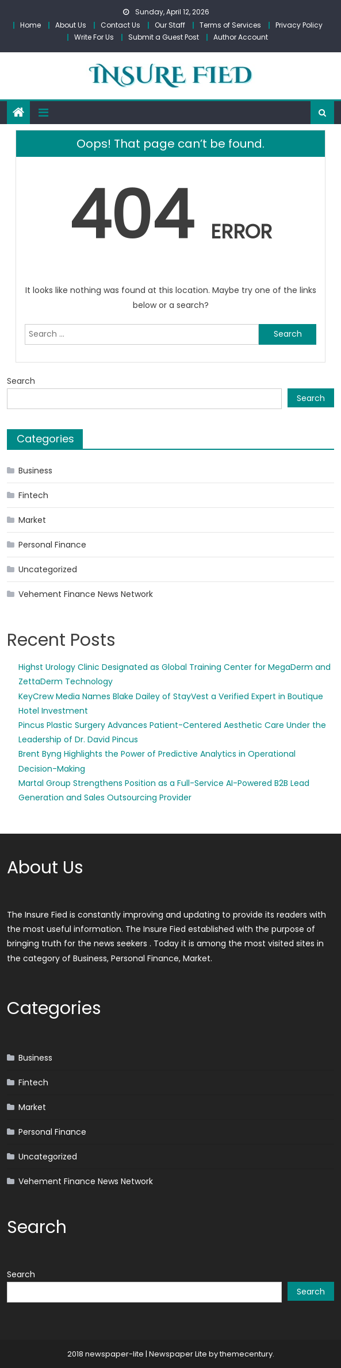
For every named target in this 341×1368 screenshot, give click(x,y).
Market (32, 520)
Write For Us (94, 37)
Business (35, 470)
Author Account (240, 37)
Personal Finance (52, 544)
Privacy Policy (299, 25)
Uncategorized (47, 569)
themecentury (246, 1353)
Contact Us (120, 25)
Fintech (33, 495)
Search (21, 381)
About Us (70, 25)
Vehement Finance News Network (85, 594)
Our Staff (170, 25)
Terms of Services (230, 25)
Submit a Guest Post (163, 37)
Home (30, 25)
